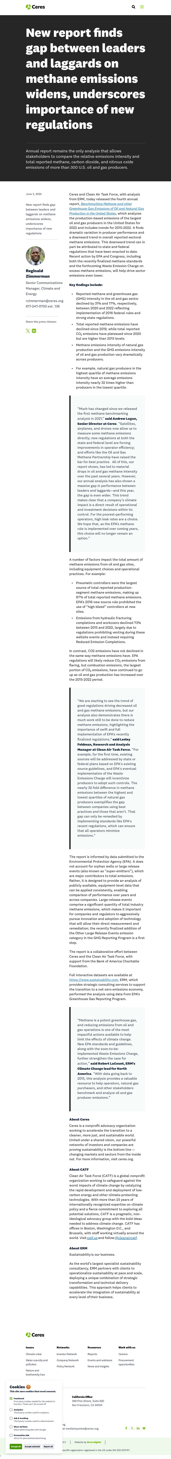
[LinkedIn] (138, 1429)
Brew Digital (94, 1442)
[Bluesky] (143, 1429)
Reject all (48, 1446)
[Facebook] (126, 1429)
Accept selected (32, 1446)
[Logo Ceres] (35, 6)
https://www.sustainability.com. (94, 980)
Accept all (16, 1446)
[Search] (133, 7)
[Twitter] (132, 1429)
